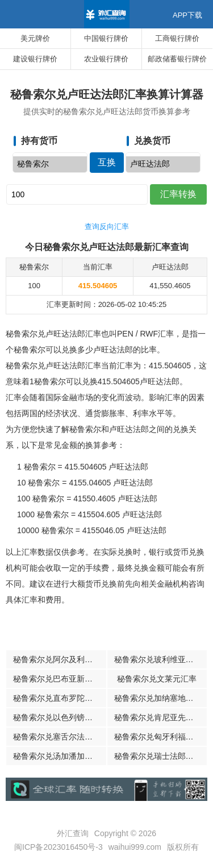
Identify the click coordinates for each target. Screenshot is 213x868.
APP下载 (187, 15)
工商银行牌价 (177, 38)
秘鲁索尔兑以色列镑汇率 (57, 717)
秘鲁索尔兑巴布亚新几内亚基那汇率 (59, 678)
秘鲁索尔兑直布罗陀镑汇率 (59, 698)
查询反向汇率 (107, 226)
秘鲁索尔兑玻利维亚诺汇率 (160, 659)
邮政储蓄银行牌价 (177, 59)
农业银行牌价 (106, 59)
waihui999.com (134, 847)
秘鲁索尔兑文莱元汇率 (157, 678)
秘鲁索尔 (50, 164)
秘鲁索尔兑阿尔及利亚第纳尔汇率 (59, 659)
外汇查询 (73, 833)
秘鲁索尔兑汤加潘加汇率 (57, 756)
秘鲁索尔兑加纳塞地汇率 (158, 698)
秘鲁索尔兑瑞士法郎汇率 (158, 756)
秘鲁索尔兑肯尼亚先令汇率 (160, 717)
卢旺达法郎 (163, 164)
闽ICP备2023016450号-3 (58, 847)
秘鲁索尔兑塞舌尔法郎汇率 (59, 736)
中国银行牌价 (106, 38)
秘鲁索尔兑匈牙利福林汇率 (160, 736)
